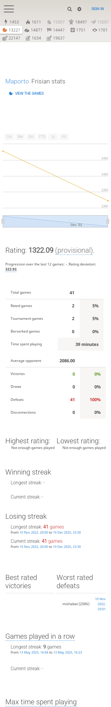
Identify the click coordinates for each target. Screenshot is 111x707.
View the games (29, 94)
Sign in (97, 9)
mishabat (70, 603)
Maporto (17, 81)
